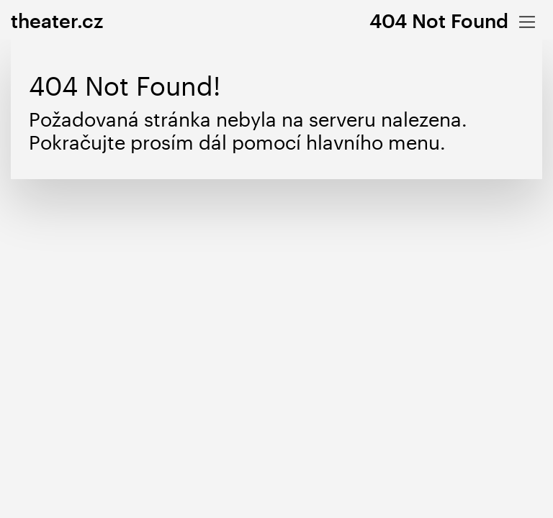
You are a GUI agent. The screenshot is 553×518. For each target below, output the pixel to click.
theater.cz (57, 20)
